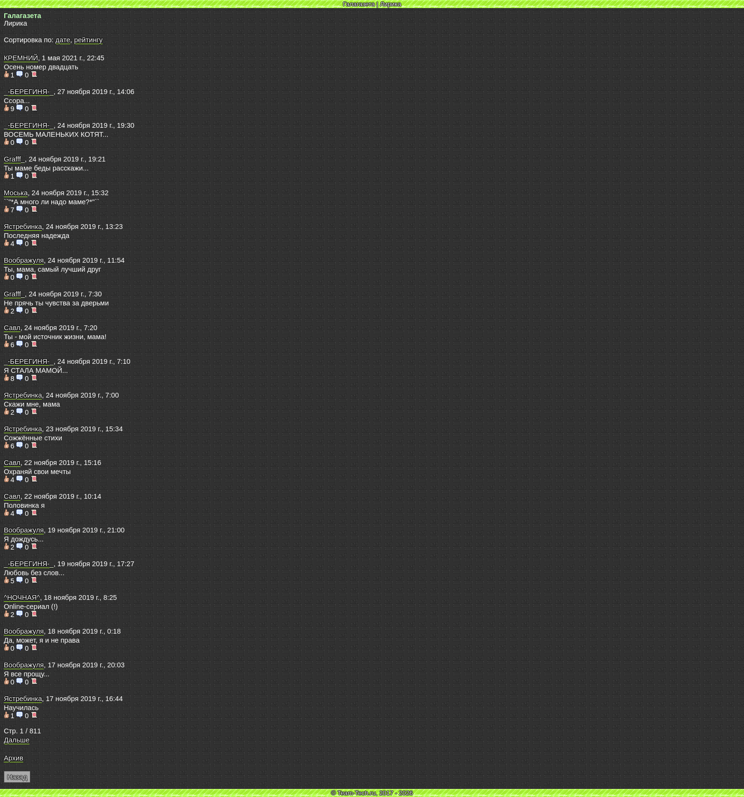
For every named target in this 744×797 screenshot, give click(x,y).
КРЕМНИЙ (21, 58)
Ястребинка (23, 226)
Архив (13, 758)
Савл (12, 328)
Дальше (16, 740)
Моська (16, 193)
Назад (17, 777)
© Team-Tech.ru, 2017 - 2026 (372, 793)
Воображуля (24, 260)
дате (63, 40)
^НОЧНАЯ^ (22, 597)
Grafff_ (14, 159)
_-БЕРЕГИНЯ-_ (29, 91)
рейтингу (88, 40)
